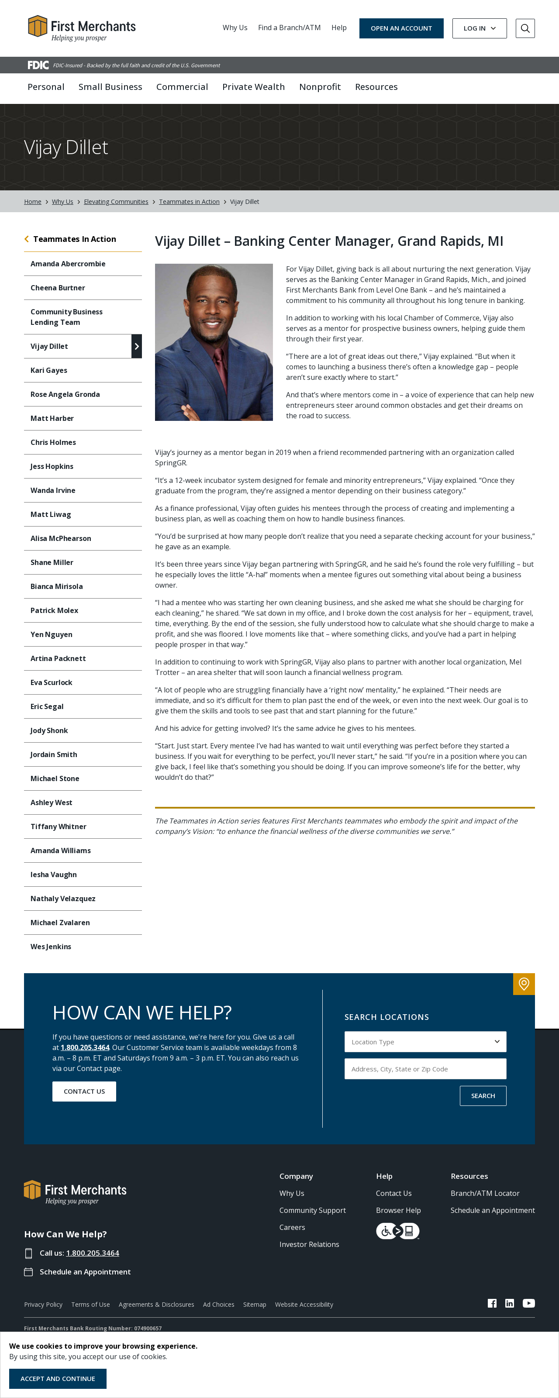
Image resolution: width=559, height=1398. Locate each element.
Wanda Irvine (53, 490)
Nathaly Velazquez (63, 898)
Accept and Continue (58, 1378)
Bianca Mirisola (57, 586)
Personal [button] (46, 87)
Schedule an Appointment (85, 1272)
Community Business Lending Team (67, 317)
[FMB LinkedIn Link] (509, 1304)
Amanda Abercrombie (68, 264)
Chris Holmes (53, 442)
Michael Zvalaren (60, 922)
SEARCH (483, 1095)
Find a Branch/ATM (289, 27)
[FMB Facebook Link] (492, 1304)
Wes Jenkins (51, 946)
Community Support (313, 1210)
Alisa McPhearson (61, 538)
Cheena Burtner (58, 288)
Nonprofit (320, 87)
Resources (469, 1176)
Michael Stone (56, 778)
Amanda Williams (61, 850)
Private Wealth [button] (253, 87)
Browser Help (398, 1210)
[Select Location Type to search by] (426, 1041)
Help (339, 27)
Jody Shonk (50, 730)
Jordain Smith (54, 754)
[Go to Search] (525, 28)
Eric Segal (48, 706)
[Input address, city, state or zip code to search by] (426, 1068)
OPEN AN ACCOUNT (401, 28)
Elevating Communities (116, 201)
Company (296, 1176)
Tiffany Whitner (58, 826)
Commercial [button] (182, 87)
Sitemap (254, 1304)
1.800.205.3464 (85, 1047)
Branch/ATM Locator (485, 1193)
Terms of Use (90, 1304)
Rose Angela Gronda (65, 394)
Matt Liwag (51, 514)
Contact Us (84, 1091)
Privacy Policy (43, 1304)
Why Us (235, 27)
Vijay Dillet (49, 346)
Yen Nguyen (51, 634)
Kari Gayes (49, 370)
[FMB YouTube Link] (529, 1304)
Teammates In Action (74, 239)
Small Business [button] (110, 87)
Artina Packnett (59, 658)
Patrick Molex (54, 610)
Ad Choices (219, 1304)
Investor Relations (309, 1244)
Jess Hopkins (52, 466)
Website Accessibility (304, 1304)
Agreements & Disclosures (156, 1304)
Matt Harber (52, 418)
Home (32, 201)
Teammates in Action (189, 201)
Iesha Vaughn (54, 874)
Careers (292, 1227)
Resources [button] (376, 87)
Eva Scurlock (51, 682)
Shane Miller (52, 562)
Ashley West (51, 802)
